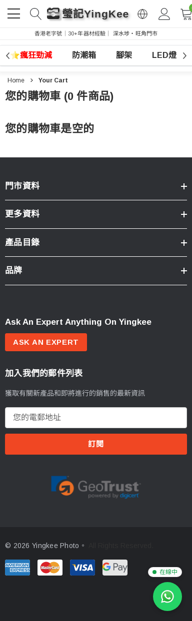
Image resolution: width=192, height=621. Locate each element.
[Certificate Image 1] (96, 486)
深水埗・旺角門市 (135, 33)
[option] (96, 487)
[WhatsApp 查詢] (167, 596)
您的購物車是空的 (49, 128)
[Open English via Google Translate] (142, 13)
